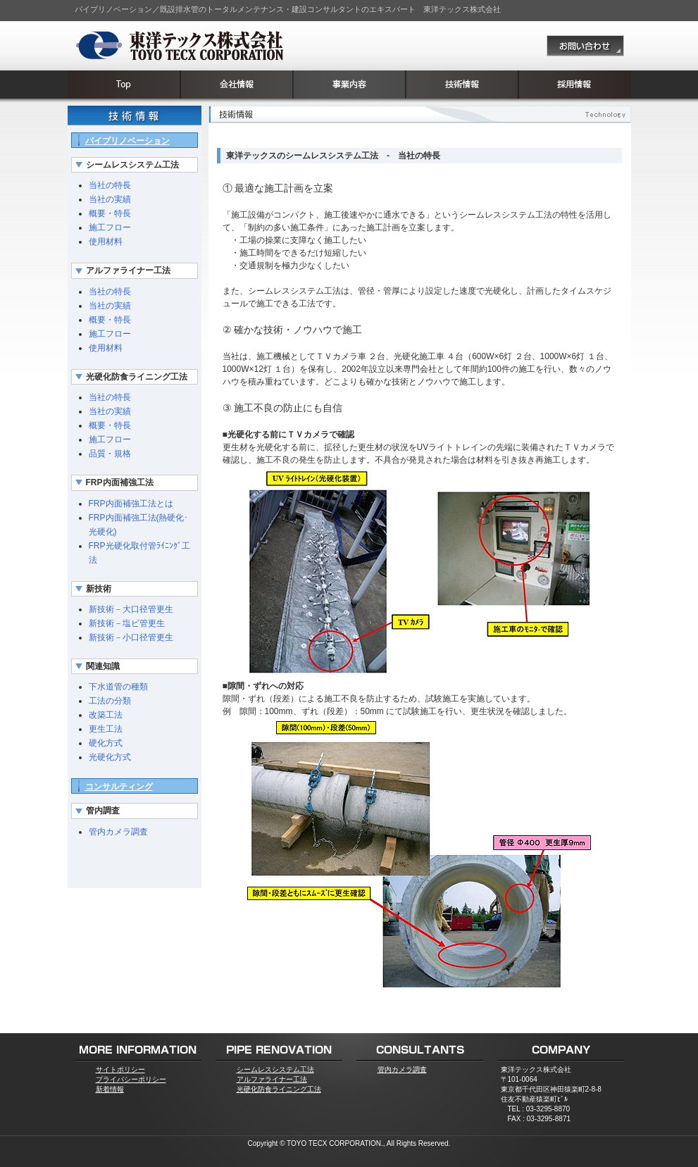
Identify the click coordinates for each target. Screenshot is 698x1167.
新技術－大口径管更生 (131, 609)
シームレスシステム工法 (275, 1069)
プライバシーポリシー (131, 1079)
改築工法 (106, 715)
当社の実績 (110, 199)
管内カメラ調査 (118, 832)
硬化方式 (106, 743)
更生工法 (106, 729)
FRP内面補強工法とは (131, 503)
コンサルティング (119, 787)
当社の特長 (110, 185)
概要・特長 (110, 213)
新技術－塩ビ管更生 (127, 623)
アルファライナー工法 (272, 1079)
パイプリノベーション (127, 141)
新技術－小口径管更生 (131, 637)
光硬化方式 (110, 757)
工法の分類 (110, 701)
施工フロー (110, 227)
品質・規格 (110, 453)
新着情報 (110, 1089)
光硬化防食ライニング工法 (279, 1089)
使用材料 (106, 241)
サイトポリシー (120, 1069)
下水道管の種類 (118, 687)
